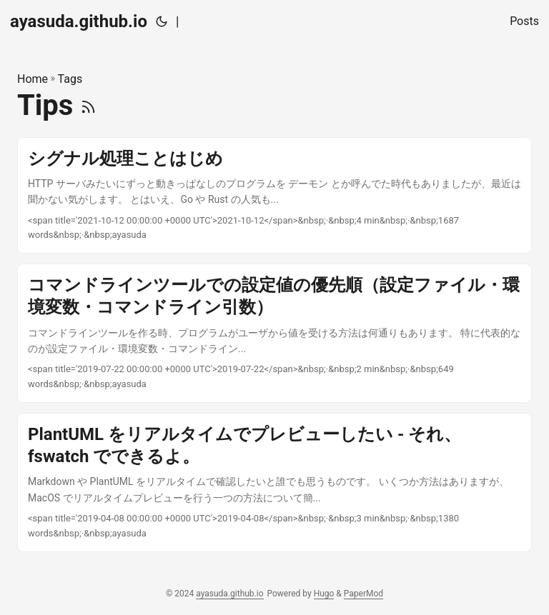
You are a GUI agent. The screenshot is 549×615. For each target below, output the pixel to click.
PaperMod (363, 594)
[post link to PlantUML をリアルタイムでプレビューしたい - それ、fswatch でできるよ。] (274, 482)
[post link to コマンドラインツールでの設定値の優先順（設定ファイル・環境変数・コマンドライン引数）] (274, 333)
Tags (70, 79)
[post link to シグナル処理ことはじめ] (274, 196)
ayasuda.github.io (78, 21)
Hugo (324, 594)
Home (32, 79)
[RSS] (88, 105)
